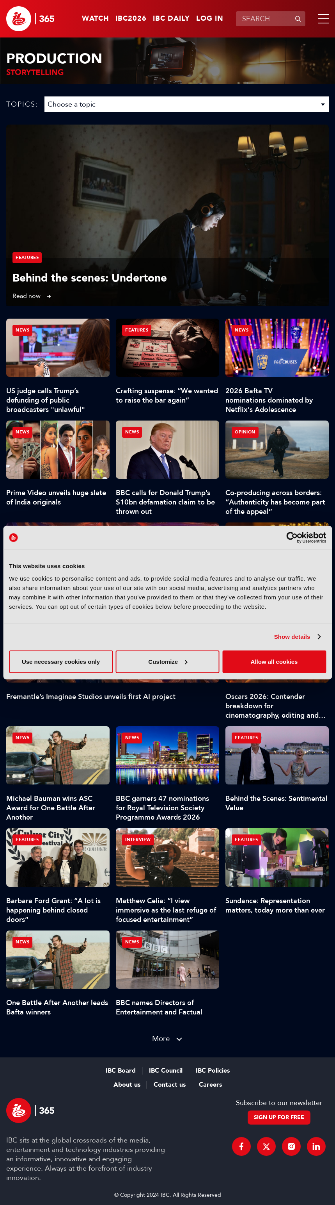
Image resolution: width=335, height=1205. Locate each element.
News (22, 330)
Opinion (245, 432)
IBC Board (121, 1070)
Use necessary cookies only (61, 661)
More (161, 1038)
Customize (167, 661)
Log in (209, 19)
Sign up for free (279, 1117)
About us (126, 1084)
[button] (322, 18)
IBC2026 (131, 19)
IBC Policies (213, 1070)
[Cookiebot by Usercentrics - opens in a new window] (292, 538)
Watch (95, 19)
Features (27, 257)
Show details (292, 636)
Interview (138, 840)
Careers (210, 1084)
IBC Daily (171, 19)
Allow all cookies (274, 661)
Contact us (170, 1084)
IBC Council (166, 1070)
